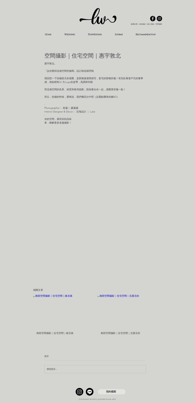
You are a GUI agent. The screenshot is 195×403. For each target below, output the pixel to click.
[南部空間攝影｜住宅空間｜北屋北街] (127, 311)
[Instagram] (79, 392)
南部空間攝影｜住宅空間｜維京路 (54, 333)
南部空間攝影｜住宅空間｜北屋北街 (120, 333)
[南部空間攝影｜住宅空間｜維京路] (63, 311)
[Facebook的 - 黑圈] (152, 18)
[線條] (89, 392)
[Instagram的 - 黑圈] (159, 18)
